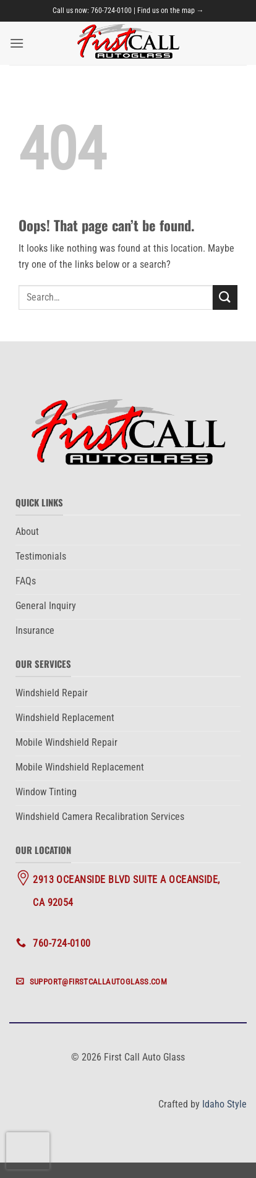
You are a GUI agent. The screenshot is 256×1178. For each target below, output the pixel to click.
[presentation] (27, 1150)
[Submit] (225, 297)
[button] (16, 43)
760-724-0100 (111, 10)
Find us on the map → (170, 10)
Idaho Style (224, 1104)
